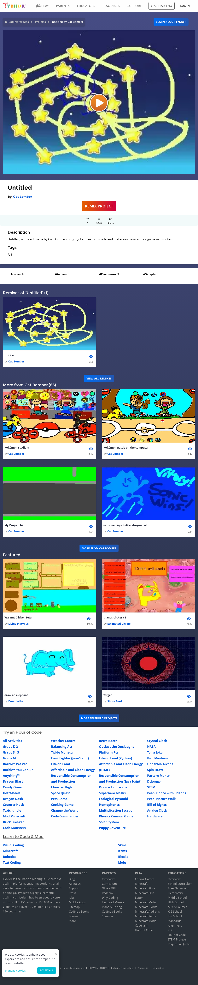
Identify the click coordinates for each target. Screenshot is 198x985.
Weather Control (64, 741)
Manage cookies (15, 970)
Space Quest (60, 793)
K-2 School (175, 912)
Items (122, 851)
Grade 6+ (9, 758)
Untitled (9, 355)
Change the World (65, 811)
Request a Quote (179, 944)
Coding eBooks (79, 912)
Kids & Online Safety (122, 968)
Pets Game (59, 799)
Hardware (154, 816)
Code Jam (141, 926)
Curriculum (109, 884)
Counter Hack (13, 805)
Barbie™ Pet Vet (15, 764)
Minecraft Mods (145, 921)
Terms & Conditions (73, 968)
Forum (73, 916)
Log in (185, 6)
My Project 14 (13, 525)
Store (72, 921)
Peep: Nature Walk (161, 799)
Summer (107, 916)
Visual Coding (13, 845)
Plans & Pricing (112, 907)
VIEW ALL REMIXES (99, 378)
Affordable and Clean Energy (73, 770)
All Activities (12, 741)
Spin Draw (155, 770)
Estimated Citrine (119, 624)
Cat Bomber (22, 197)
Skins (122, 845)
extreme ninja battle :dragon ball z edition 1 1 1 (126, 525)
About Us (75, 884)
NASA (151, 747)
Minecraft (10, 851)
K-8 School (175, 916)
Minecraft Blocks (146, 907)
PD (170, 930)
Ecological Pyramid (113, 799)
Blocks (123, 857)
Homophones (109, 805)
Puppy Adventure (112, 828)
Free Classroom (178, 888)
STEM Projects (177, 939)
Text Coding (12, 863)
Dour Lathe (15, 701)
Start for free (161, 6)
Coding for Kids (19, 22)
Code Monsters (14, 828)
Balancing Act (61, 747)
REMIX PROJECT (99, 206)
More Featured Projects (99, 718)
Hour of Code (144, 930)
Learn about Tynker (171, 22)
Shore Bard (114, 701)
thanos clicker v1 (114, 617)
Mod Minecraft (14, 816)
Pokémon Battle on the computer (125, 447)
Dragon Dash (13, 799)
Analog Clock (157, 811)
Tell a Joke (154, 752)
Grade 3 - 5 (11, 752)
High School (176, 902)
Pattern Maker (158, 776)
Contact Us (158, 968)
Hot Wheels (11, 793)
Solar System (109, 822)
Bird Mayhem (157, 758)
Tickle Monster (62, 752)
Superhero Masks (112, 793)
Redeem (107, 893)
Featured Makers (113, 902)
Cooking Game (62, 805)
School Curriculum (180, 884)
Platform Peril (109, 752)
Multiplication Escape (115, 811)
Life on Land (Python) (115, 758)
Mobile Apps (77, 902)
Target (107, 695)
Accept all (46, 970)
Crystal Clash (157, 741)
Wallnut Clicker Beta (18, 617)
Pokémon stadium (16, 447)
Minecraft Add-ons (147, 912)
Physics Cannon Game (116, 816)
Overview (108, 879)
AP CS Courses (177, 907)
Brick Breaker (13, 822)
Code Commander (65, 816)
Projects (40, 22)
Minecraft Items (145, 916)
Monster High (61, 787)
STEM (151, 787)
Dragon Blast (13, 781)
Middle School (177, 898)
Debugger (154, 781)
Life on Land (60, 764)
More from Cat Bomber (99, 548)
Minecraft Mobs (145, 902)
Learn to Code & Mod (23, 836)
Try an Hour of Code (22, 732)
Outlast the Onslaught (116, 747)
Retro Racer (108, 741)
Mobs (122, 863)
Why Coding (110, 898)
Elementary (175, 893)
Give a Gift (109, 888)
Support (74, 888)
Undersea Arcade (160, 764)
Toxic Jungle (12, 811)
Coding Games (144, 879)
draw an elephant (16, 695)
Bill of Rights (157, 805)
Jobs (71, 898)
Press (72, 893)
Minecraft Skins (145, 888)
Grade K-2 (10, 747)
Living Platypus (18, 624)
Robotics (9, 857)
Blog (72, 879)
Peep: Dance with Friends (166, 793)
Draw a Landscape (113, 787)
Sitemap (74, 907)
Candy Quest (13, 787)
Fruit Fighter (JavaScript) (70, 758)
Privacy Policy (98, 968)
